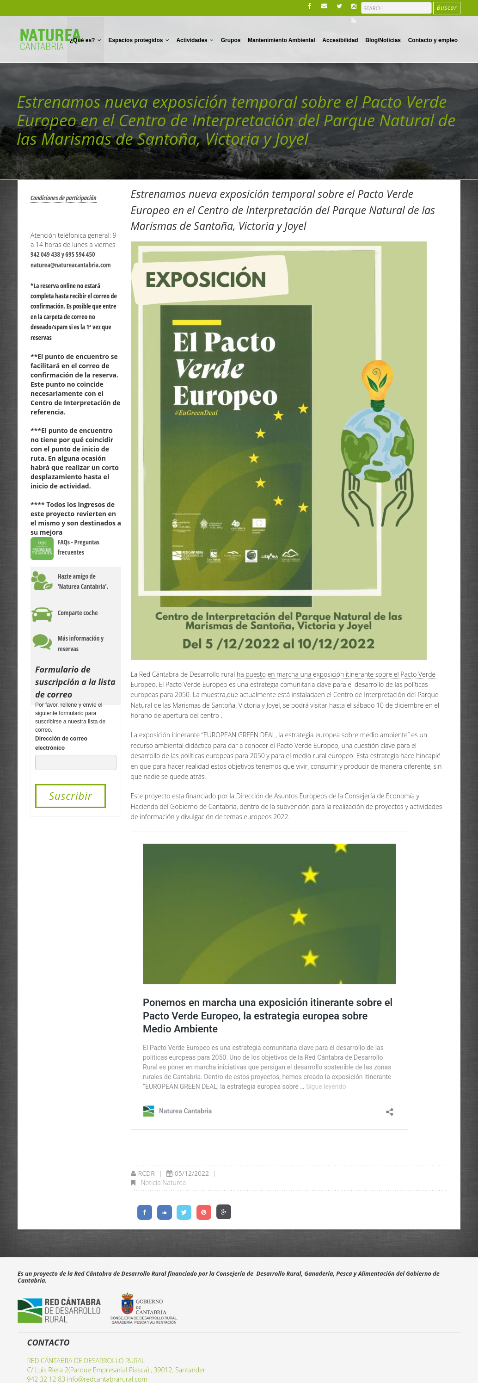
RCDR (146, 1173)
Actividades (195, 40)
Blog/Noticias (383, 40)
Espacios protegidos (138, 40)
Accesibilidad (340, 40)
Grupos (231, 40)
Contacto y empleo (433, 40)
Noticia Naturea (163, 1182)
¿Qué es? (85, 40)
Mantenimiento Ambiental (281, 40)
